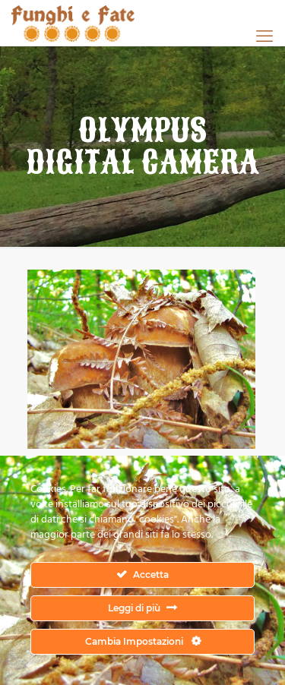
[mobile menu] (264, 36)
